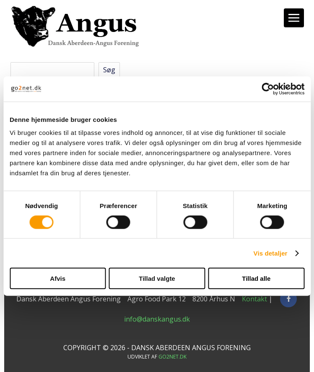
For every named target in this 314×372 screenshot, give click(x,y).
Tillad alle (256, 278)
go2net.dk (172, 356)
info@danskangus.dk (157, 319)
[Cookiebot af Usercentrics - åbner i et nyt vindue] (267, 88)
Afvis (57, 278)
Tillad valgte (157, 278)
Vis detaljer (271, 252)
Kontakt (254, 298)
